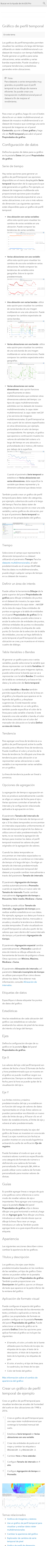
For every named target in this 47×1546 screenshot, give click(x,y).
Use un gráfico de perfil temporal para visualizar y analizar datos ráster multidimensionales (24, 1525)
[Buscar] (44, 3)
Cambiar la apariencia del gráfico (22, 1533)
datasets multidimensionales (16, 562)
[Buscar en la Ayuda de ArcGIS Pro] (21, 3)
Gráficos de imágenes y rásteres (21, 1518)
